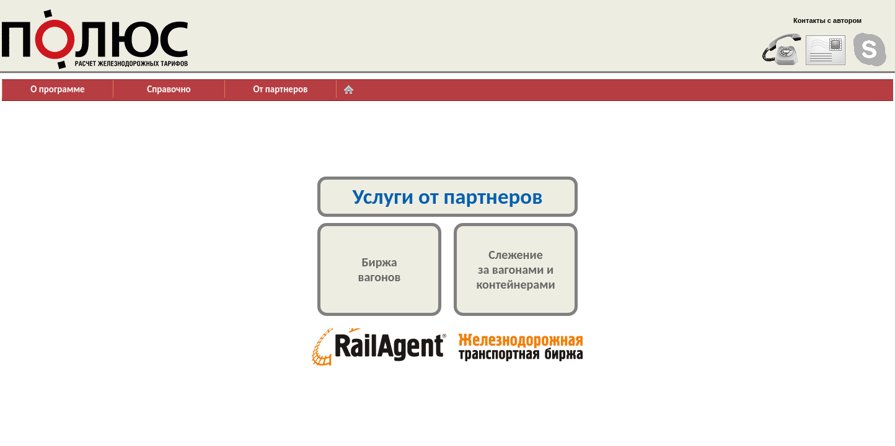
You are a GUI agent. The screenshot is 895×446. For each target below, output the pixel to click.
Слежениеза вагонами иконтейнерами (515, 269)
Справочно (168, 89)
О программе (57, 89)
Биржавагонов (379, 269)
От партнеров (280, 89)
